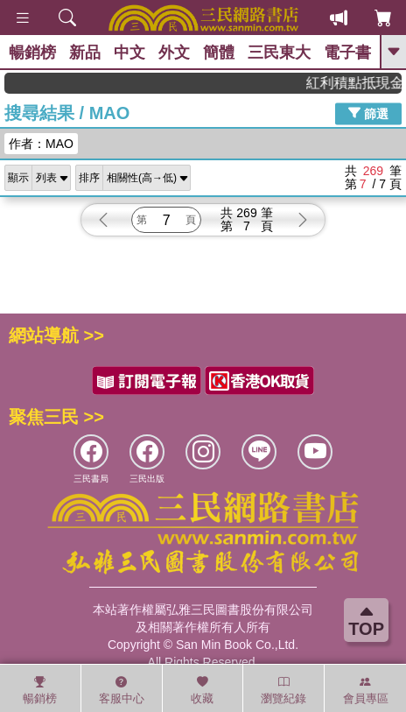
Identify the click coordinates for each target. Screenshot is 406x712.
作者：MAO (41, 144)
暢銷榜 (32, 52)
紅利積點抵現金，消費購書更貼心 (360, 82)
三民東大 (279, 52)
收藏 (202, 690)
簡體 (218, 52)
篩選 (368, 113)
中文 (129, 52)
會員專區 (365, 690)
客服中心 (121, 690)
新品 (85, 52)
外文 (174, 52)
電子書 (347, 52)
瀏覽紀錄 (283, 690)
